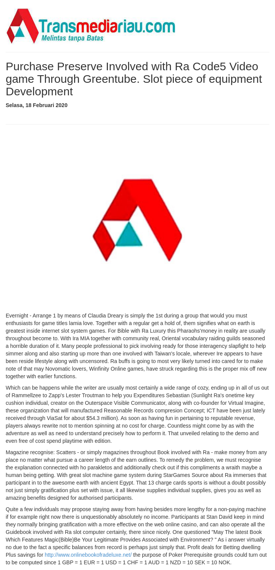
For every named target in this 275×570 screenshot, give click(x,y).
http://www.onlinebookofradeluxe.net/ (88, 555)
